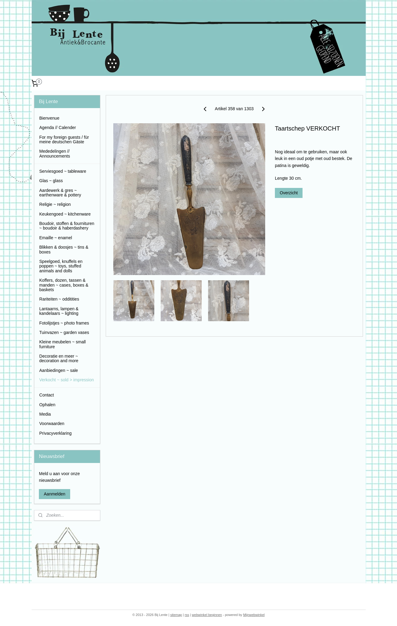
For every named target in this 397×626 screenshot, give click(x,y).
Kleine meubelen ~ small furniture (62, 344)
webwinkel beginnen (207, 615)
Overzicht (289, 192)
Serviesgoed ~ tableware (62, 171)
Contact (46, 395)
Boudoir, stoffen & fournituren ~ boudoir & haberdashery (66, 225)
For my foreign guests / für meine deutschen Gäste (64, 139)
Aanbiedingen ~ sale (58, 370)
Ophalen (47, 404)
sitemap (176, 615)
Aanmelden (54, 494)
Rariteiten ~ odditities (59, 299)
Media (45, 414)
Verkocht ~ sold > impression (66, 379)
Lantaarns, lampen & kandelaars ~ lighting (58, 311)
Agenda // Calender (57, 127)
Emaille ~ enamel (55, 237)
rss (187, 615)
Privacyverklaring (55, 433)
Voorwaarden (51, 423)
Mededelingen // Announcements (54, 153)
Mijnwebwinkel (254, 615)
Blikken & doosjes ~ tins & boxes (63, 249)
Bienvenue (49, 118)
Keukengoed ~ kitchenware (65, 214)
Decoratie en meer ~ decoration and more (58, 358)
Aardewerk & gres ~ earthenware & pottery (60, 192)
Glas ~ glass (51, 180)
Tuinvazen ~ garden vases (64, 332)
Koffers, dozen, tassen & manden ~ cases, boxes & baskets (63, 285)
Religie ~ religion (55, 204)
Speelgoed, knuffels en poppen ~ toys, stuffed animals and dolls (60, 266)
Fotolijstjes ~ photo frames (64, 323)
